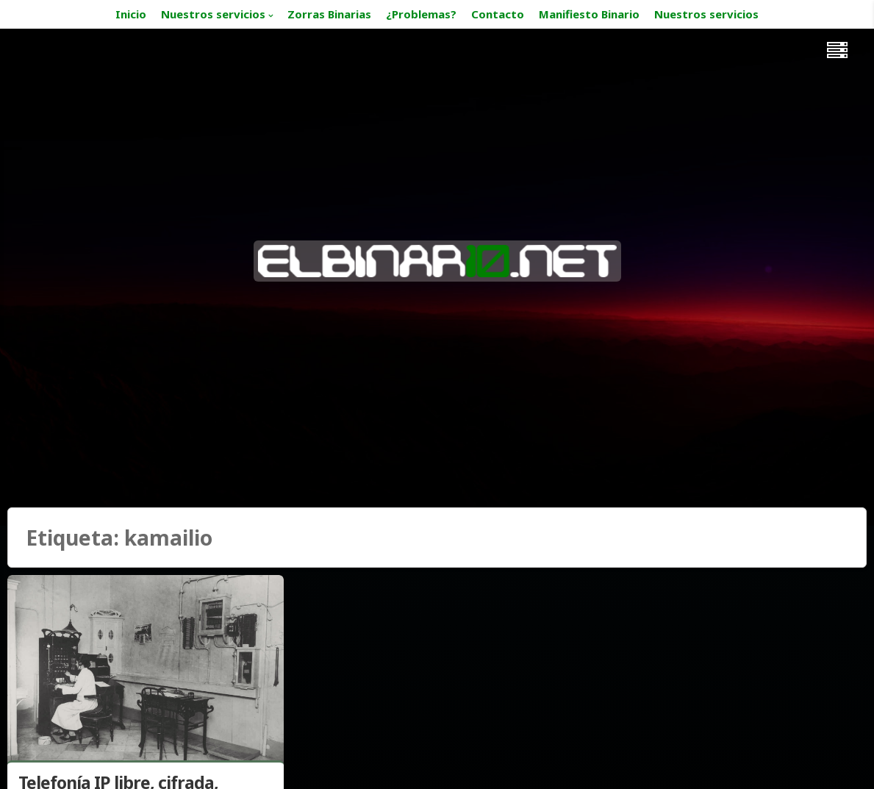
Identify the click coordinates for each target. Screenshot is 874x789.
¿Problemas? (421, 14)
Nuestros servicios (213, 14)
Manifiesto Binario (589, 14)
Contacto (497, 14)
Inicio (130, 14)
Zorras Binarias (329, 14)
